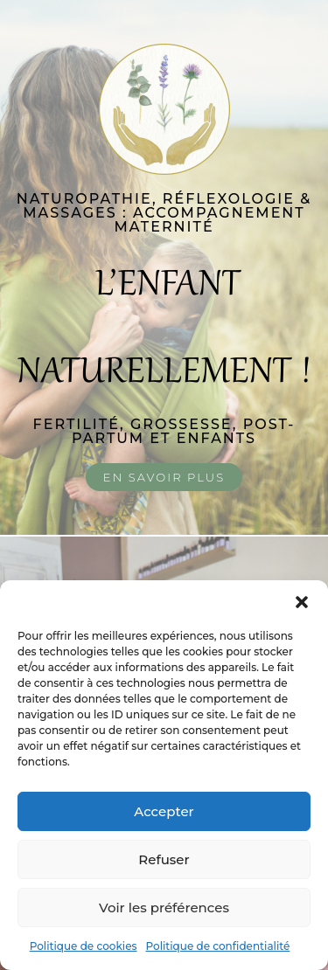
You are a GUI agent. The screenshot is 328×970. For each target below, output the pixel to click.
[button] (302, 602)
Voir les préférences (164, 907)
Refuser (163, 859)
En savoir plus (164, 477)
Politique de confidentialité (218, 946)
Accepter (163, 811)
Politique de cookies (83, 946)
